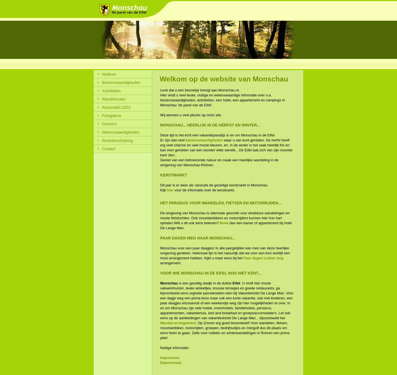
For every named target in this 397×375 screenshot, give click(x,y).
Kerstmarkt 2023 (116, 107)
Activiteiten (111, 91)
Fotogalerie (111, 115)
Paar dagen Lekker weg (263, 258)
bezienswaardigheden (204, 140)
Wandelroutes (114, 99)
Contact (108, 149)
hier (170, 190)
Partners (109, 124)
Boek (224, 223)
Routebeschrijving (117, 140)
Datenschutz (170, 363)
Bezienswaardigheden (121, 82)
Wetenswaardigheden (120, 132)
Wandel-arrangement (178, 323)
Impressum (169, 358)
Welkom (109, 74)
